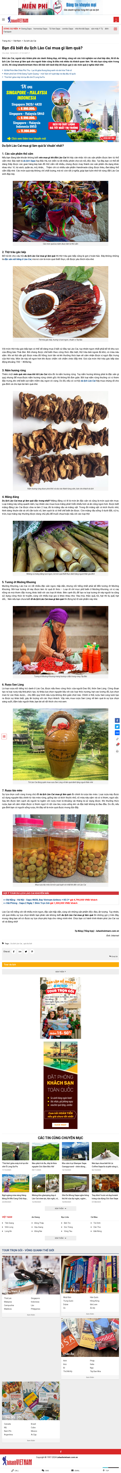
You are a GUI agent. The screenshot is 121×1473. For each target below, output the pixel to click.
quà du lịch (27, 944)
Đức (65, 1364)
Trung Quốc (68, 1301)
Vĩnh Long (9, 1227)
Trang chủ (6, 41)
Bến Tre (67, 1223)
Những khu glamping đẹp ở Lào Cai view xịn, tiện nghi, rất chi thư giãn (45, 1198)
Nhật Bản (67, 1297)
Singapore (35, 1298)
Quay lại (113, 956)
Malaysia (8, 1302)
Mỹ (5, 1427)
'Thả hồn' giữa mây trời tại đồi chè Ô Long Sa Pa (24, 77)
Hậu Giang (38, 1227)
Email (77, 1471)
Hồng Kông (94, 1301)
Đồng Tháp (39, 1223)
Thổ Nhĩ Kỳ (67, 1371)
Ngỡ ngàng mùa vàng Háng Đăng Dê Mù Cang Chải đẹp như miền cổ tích (14, 1198)
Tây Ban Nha (95, 1371)
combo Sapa (67, 29)
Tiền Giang (9, 1223)
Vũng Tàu (68, 1231)
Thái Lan (7, 1298)
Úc (64, 1308)
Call (17, 1471)
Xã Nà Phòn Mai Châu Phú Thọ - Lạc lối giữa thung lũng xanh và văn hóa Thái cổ (38, 70)
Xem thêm (31, 1315)
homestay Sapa (40, 29)
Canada (7, 1424)
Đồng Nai (38, 1231)
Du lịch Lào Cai (30, 41)
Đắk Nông (97, 1231)
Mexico (34, 1431)
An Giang (36, 1217)
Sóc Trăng (68, 1227)
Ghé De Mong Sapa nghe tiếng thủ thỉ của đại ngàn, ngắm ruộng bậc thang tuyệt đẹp (75, 1198)
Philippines (35, 1309)
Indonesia (35, 1302)
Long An (8, 1231)
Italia (92, 1364)
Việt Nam (17, 41)
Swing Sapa (26, 29)
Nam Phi (7, 1431)
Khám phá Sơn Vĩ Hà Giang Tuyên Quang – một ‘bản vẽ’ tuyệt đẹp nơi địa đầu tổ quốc (40, 74)
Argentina (8, 1435)
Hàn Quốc (94, 1297)
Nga (91, 1368)
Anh (65, 1361)
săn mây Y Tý (97, 29)
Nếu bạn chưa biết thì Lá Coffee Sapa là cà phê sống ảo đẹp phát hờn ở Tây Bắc (105, 1166)
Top (107, 1471)
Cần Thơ (97, 1227)
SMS (47, 1471)
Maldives (8, 1309)
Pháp (92, 1361)
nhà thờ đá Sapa (82, 29)
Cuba (33, 1427)
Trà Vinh (97, 1223)
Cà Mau (94, 1217)
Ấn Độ (92, 1308)
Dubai (65, 1304)
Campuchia (9, 1305)
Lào (32, 1305)
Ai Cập (34, 1435)
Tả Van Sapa (54, 29)
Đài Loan (93, 1304)
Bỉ (64, 1368)
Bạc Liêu (65, 1217)
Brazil (33, 1424)
